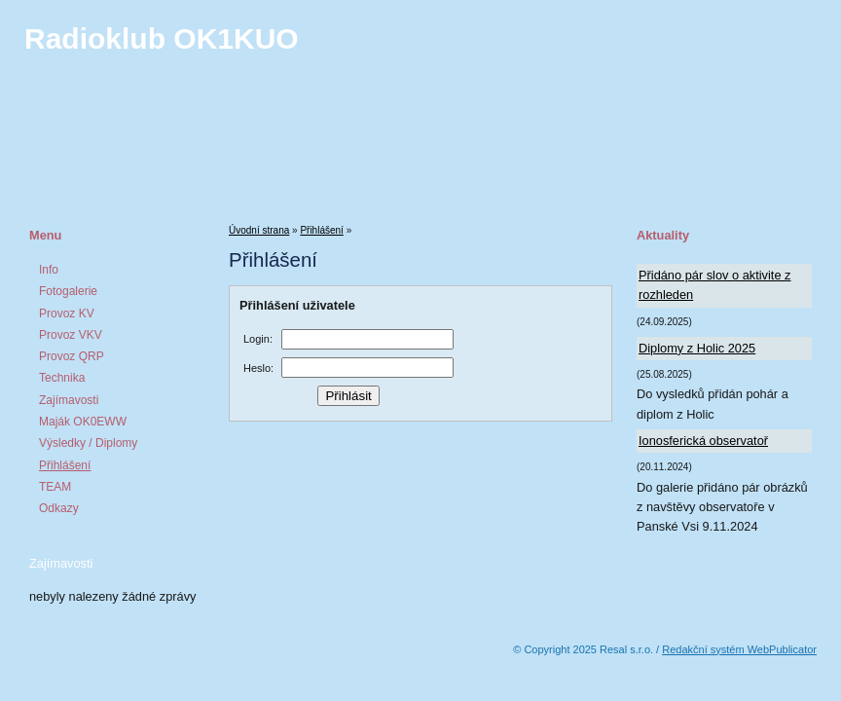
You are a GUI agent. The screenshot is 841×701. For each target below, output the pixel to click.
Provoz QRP (71, 356)
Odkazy (59, 508)
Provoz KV (66, 313)
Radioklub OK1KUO (161, 38)
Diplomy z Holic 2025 (697, 348)
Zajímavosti (68, 400)
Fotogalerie (68, 291)
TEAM (55, 487)
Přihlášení (65, 465)
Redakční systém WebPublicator (739, 649)
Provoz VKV (70, 335)
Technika (62, 378)
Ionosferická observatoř (703, 440)
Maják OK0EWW (83, 421)
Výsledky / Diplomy (88, 443)
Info (48, 270)
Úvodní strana (259, 230)
